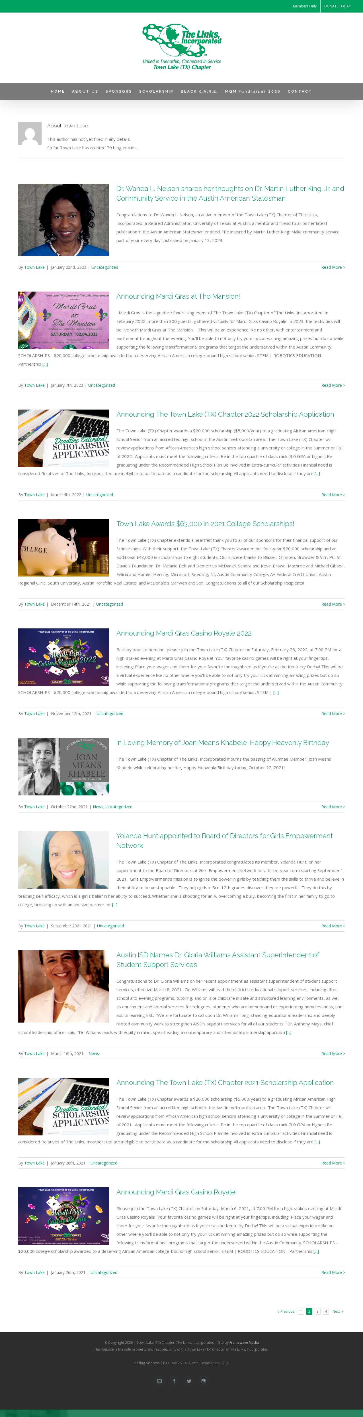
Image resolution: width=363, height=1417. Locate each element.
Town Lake (34, 267)
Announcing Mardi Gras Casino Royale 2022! (184, 633)
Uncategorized (104, 267)
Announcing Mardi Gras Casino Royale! (176, 1192)
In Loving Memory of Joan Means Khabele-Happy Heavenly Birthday (222, 742)
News (98, 806)
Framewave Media (244, 1342)
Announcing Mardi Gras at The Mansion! (178, 296)
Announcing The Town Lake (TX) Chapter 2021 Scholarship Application (225, 1082)
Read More (331, 267)
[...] (45, 364)
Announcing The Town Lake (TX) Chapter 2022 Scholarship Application (225, 414)
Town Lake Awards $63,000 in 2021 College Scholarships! (205, 524)
